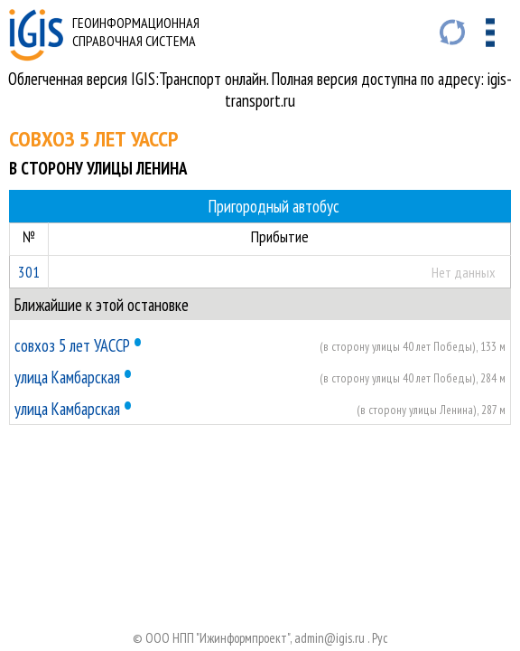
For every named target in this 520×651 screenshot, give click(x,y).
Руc (380, 637)
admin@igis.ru (329, 637)
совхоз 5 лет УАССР (72, 345)
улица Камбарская (67, 377)
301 (29, 271)
